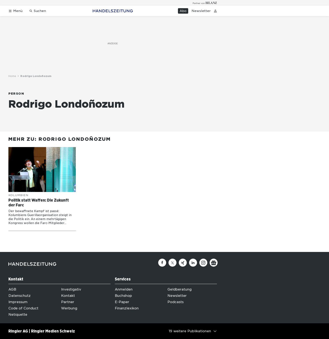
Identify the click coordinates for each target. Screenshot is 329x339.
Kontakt (68, 296)
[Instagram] (203, 263)
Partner (67, 302)
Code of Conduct (23, 308)
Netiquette (17, 315)
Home (12, 76)
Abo (183, 11)
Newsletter (201, 11)
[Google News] (214, 263)
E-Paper (122, 302)
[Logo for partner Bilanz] (205, 3)
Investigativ (71, 289)
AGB (12, 289)
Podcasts (175, 302)
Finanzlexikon (127, 308)
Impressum (17, 302)
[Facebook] (162, 263)
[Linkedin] (193, 263)
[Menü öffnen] (15, 11)
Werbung (69, 308)
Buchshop (123, 296)
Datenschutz (19, 296)
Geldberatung (179, 289)
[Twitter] (172, 263)
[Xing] (183, 263)
